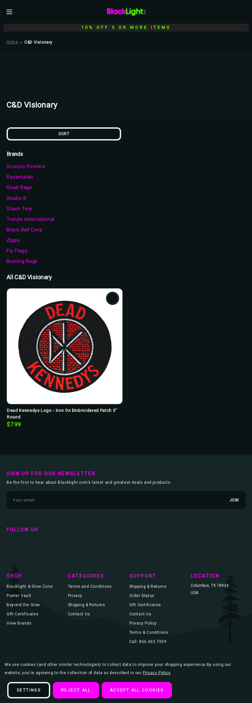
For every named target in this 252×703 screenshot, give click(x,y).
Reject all (76, 690)
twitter (32, 543)
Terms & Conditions (148, 632)
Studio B (17, 198)
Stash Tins (19, 209)
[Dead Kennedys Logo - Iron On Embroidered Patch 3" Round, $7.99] (64, 346)
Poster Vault (19, 595)
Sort (63, 134)
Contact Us (79, 614)
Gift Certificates (22, 614)
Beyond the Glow (23, 605)
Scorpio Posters (26, 166)
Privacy (75, 595)
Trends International (30, 219)
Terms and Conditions (90, 586)
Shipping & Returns (86, 605)
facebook (13, 543)
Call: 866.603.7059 (148, 641)
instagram (51, 543)
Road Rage (19, 187)
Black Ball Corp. (25, 230)
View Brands (19, 623)
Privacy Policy (143, 623)
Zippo (13, 240)
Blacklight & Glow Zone (29, 586)
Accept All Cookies (137, 690)
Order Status (142, 595)
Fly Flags (17, 251)
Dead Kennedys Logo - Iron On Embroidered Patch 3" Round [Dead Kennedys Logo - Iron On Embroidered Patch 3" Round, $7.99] (62, 413)
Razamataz (20, 177)
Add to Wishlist (112, 298)
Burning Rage (22, 261)
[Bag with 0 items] (243, 11)
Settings (29, 690)
